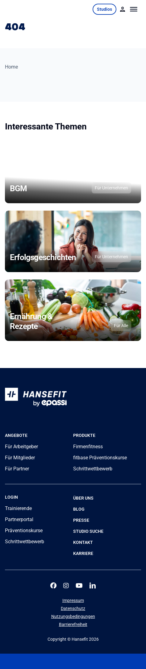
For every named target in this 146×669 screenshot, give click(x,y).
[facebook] (53, 586)
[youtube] (79, 586)
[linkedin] (93, 586)
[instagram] (66, 586)
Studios (104, 9)
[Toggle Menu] (133, 9)
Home (11, 67)
